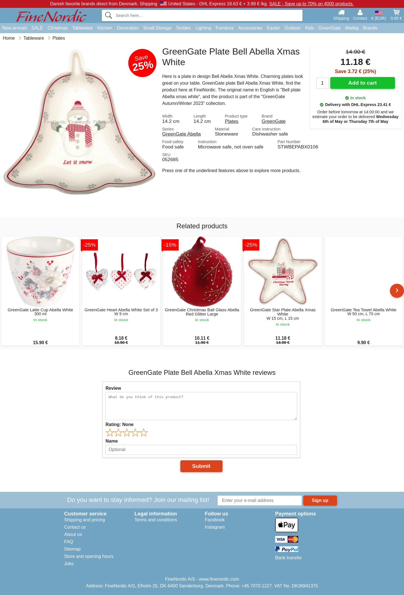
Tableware (82, 28)
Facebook (215, 519)
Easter (273, 28)
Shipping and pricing (84, 519)
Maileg (351, 28)
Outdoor (292, 28)
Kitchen (104, 28)
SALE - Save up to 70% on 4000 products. (311, 3)
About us (73, 534)
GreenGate (329, 28)
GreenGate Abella (181, 134)
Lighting (203, 28)
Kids (309, 28)
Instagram (215, 527)
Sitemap (72, 549)
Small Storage (157, 28)
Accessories (250, 28)
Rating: (120, 424)
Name (112, 441)
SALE (37, 28)
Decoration (127, 28)
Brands (370, 28)
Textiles (183, 28)
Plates (231, 121)
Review (113, 388)
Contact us (75, 527)
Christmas (58, 28)
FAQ (68, 541)
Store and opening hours (88, 556)
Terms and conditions (155, 519)
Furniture (225, 28)
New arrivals (14, 28)
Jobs (69, 563)
